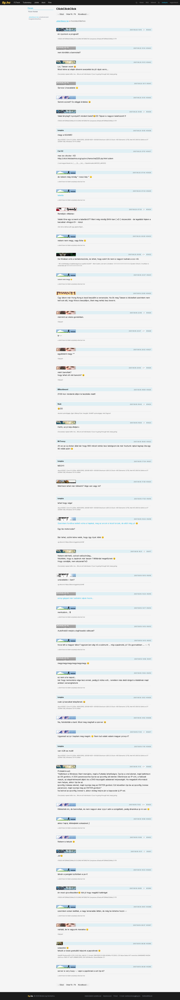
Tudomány (27, 2)
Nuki (59, 404)
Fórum (116, 996)
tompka (61, 130)
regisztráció (174, 2)
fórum (142, 2)
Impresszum (107, 996)
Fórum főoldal (33, 11)
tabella (60, 195)
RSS (147, 2)
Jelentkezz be (34, 17)
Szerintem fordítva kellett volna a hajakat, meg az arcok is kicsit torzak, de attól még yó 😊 (98, 523)
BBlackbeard (63, 389)
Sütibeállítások (147, 996)
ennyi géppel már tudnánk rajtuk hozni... (75, 598)
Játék (36, 2)
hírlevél (153, 2)
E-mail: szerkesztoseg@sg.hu (130, 996)
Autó (43, 2)
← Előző (61, 14)
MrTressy (61, 441)
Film (49, 2)
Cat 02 (60, 151)
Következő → (83, 14)
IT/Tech (17, 2)
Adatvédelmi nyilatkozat (93, 996)
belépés (165, 2)
